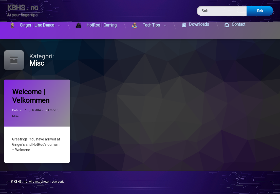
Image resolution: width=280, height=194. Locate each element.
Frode (52, 110)
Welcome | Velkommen (30, 96)
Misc (15, 116)
